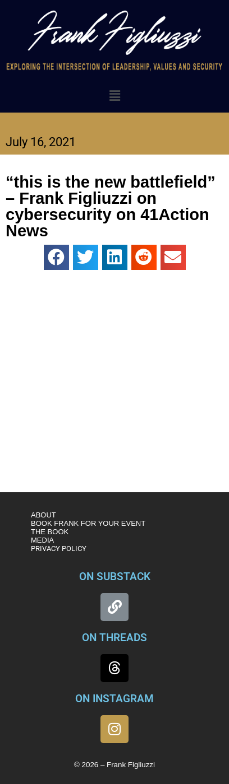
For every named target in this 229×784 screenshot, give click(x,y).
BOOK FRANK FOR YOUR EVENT (88, 523)
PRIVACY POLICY (58, 548)
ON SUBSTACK (114, 576)
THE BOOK (49, 532)
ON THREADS (114, 637)
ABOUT (43, 515)
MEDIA (42, 540)
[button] (114, 96)
